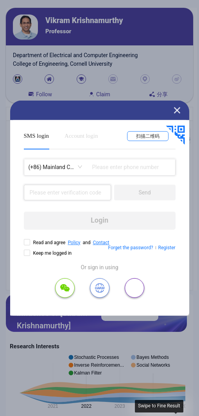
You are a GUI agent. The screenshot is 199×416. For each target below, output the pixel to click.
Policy (74, 242)
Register (167, 247)
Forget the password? (130, 247)
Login (99, 220)
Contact (101, 242)
